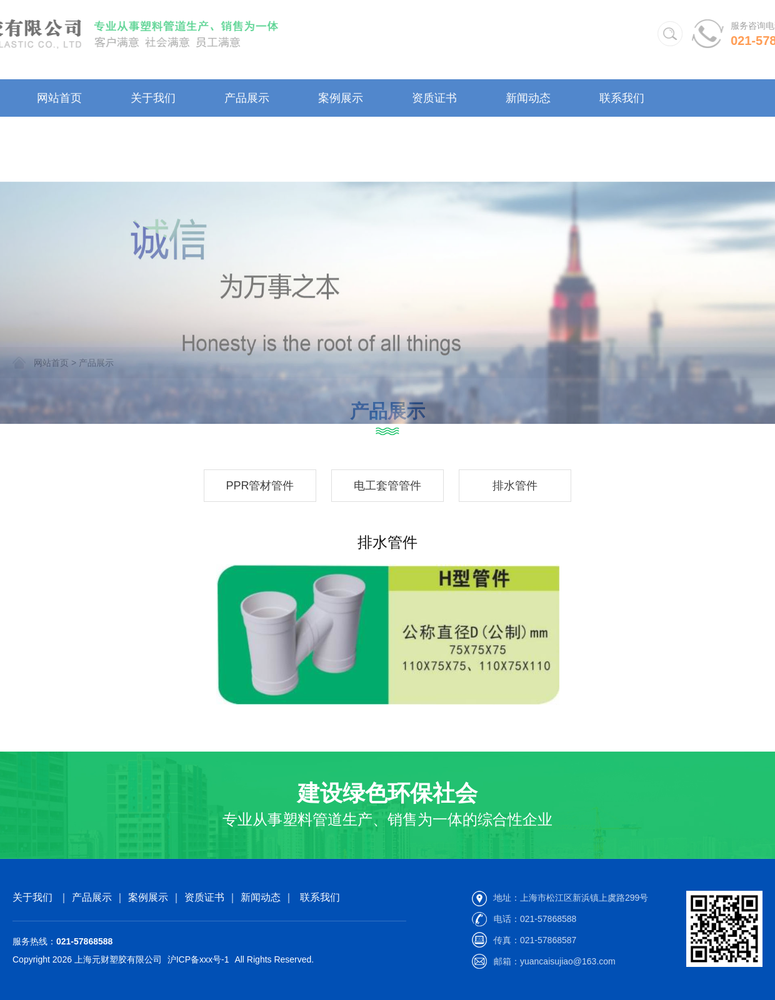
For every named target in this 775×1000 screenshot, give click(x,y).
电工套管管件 (387, 485)
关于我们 (153, 104)
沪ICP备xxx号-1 (198, 959)
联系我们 (621, 104)
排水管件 (515, 485)
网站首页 (59, 104)
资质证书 (434, 104)
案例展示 (340, 104)
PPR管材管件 (260, 485)
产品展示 (246, 104)
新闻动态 (528, 104)
